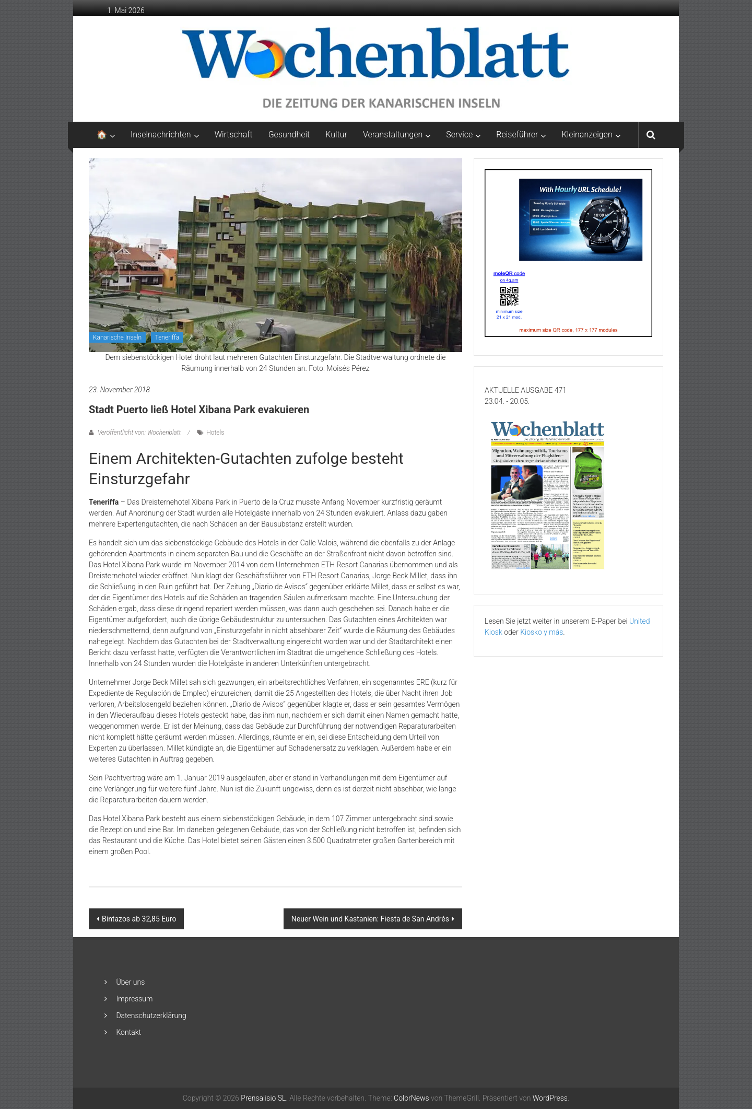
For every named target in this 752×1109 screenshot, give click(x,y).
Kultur (336, 134)
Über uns (130, 982)
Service (459, 134)
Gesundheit (289, 134)
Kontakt (128, 1032)
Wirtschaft (234, 134)
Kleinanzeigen (586, 134)
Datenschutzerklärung (151, 1015)
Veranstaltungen (392, 134)
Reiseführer (517, 134)
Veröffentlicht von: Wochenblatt (139, 432)
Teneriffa (167, 337)
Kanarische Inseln (117, 337)
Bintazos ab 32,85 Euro (139, 919)
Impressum (134, 999)
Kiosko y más (541, 632)
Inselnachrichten (161, 134)
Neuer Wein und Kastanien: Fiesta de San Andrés (370, 919)
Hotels (215, 432)
